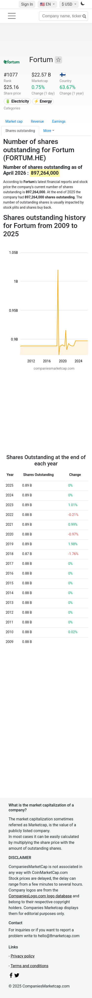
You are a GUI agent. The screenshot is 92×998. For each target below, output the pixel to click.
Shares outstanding (20, 131)
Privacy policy (23, 956)
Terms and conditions (29, 966)
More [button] (47, 131)
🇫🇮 (63, 75)
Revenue (37, 121)
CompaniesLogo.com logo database (40, 896)
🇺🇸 (46, 4)
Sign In (27, 4)
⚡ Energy (43, 101)
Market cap (14, 121)
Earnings (59, 121)
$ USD (67, 4)
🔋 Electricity (17, 101)
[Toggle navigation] (12, 16)
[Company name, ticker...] (63, 16)
